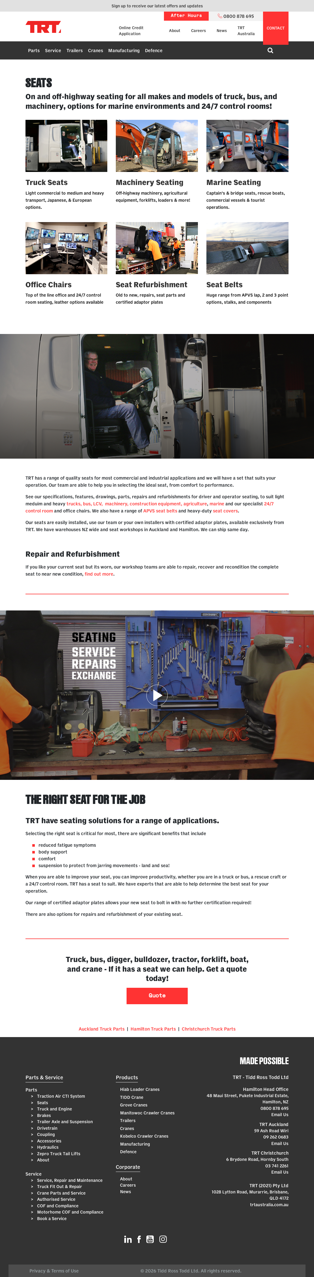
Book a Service (51, 1218)
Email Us (280, 1114)
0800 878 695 (274, 1108)
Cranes (95, 50)
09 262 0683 (276, 1137)
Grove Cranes (134, 1105)
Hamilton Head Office (266, 1089)
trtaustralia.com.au (269, 1204)
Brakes (43, 1115)
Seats (42, 1102)
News (222, 30)
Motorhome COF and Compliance (69, 1212)
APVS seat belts (160, 510)
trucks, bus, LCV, (85, 503)
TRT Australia (246, 30)
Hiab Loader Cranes (140, 1089)
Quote (157, 996)
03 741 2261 (277, 1165)
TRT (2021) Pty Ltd (269, 1185)
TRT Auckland (274, 1124)
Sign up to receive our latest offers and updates (157, 5)
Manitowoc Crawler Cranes (147, 1112)
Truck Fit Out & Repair (59, 1186)
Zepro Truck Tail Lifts (58, 1153)
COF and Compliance (57, 1205)
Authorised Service (55, 1199)
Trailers (75, 50)
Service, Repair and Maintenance (69, 1180)
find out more (99, 573)
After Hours (186, 16)
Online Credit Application (131, 30)
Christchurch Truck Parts (209, 1028)
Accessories (48, 1140)
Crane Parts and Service (61, 1193)
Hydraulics (47, 1147)
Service (53, 50)
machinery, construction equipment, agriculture (156, 503)
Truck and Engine (54, 1108)
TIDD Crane (131, 1097)
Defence (154, 50)
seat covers (225, 510)
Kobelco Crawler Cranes (144, 1136)
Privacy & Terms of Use (55, 1270)
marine (217, 503)
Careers (198, 30)
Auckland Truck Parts (102, 1028)
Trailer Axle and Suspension (64, 1121)
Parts (34, 50)
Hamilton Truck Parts (153, 1028)
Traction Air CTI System (60, 1096)
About (174, 30)
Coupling (45, 1134)
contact (276, 28)
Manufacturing (124, 50)
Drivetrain (46, 1128)
